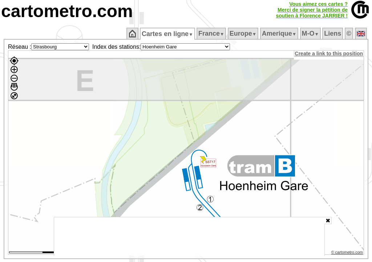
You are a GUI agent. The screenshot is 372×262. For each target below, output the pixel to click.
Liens (333, 33)
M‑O (310, 33)
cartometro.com (67, 11)
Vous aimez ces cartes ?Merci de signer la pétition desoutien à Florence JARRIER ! (312, 10)
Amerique (279, 33)
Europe (243, 33)
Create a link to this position (329, 53)
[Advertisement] (189, 236)
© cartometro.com (348, 253)
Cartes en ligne (168, 33)
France (212, 33)
